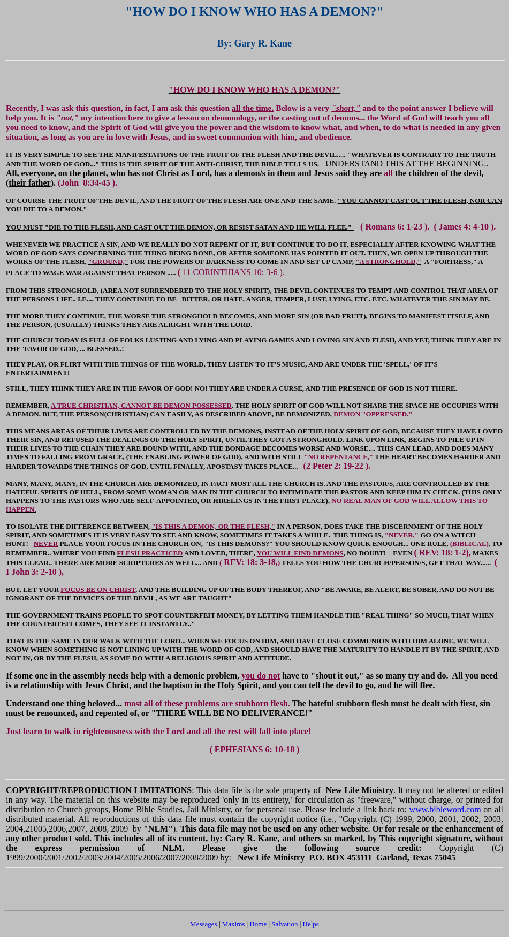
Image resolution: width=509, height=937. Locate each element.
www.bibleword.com (445, 809)
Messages (203, 924)
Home (258, 924)
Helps (311, 924)
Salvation (284, 924)
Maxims (233, 924)
